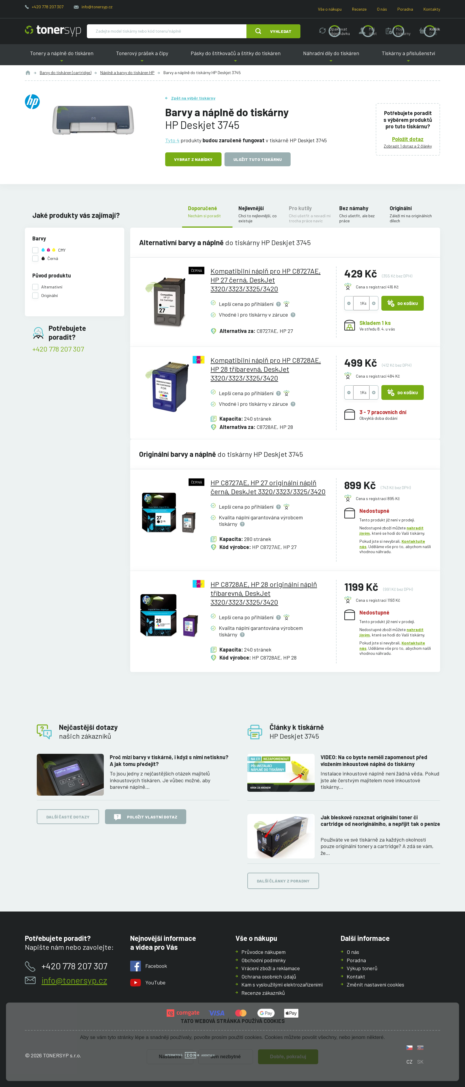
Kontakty (431, 9)
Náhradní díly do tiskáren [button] (331, 58)
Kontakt (356, 976)
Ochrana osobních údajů (268, 976)
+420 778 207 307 (47, 6)
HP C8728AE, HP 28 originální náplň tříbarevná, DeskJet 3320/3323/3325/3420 (264, 593)
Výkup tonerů (362, 968)
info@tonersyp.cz (97, 6)
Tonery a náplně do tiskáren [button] (61, 58)
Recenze (359, 9)
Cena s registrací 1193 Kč (378, 600)
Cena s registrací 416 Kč (377, 286)
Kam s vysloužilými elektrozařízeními (282, 984)
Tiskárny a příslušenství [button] (408, 58)
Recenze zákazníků (263, 992)
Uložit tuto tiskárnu (257, 159)
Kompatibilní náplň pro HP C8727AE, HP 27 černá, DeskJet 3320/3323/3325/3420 (266, 279)
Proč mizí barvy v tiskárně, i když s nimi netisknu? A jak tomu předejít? (169, 760)
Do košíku (402, 303)
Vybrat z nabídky (193, 159)
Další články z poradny (283, 881)
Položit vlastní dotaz (145, 817)
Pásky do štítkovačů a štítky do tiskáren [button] (236, 58)
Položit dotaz (408, 138)
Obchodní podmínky (263, 960)
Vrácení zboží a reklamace (270, 968)
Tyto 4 (172, 140)
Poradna (405, 9)
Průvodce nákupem (263, 952)
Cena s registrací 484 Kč (378, 376)
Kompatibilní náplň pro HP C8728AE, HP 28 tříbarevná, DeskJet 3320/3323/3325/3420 (266, 369)
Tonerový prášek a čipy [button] (142, 58)
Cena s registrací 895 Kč (378, 498)
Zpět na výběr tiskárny (193, 97)
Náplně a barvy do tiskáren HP (127, 72)
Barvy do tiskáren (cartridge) (65, 72)
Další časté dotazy (68, 816)
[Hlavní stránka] (53, 31)
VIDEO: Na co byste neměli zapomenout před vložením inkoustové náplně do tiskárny (374, 760)
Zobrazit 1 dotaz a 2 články (408, 146)
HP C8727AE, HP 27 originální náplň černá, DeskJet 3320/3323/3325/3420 (268, 487)
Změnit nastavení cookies (375, 984)
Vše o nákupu (330, 9)
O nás (382, 9)
